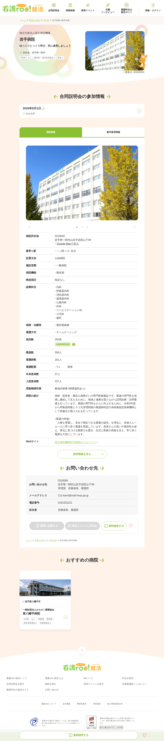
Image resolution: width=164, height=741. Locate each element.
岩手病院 (53, 540)
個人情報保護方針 (115, 704)
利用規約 (97, 704)
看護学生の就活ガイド (17, 689)
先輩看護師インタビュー (134, 684)
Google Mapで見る (68, 243)
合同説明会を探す (15, 684)
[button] (51, 132)
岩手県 (46, 20)
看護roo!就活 (34, 20)
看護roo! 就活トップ (16, 678)
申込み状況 (127, 678)
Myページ (88, 678)
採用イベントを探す (94, 684)
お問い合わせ (51, 689)
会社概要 (66, 704)
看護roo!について (48, 704)
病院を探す (50, 684)
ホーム (23, 20)
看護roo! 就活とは (54, 678)
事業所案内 (81, 704)
